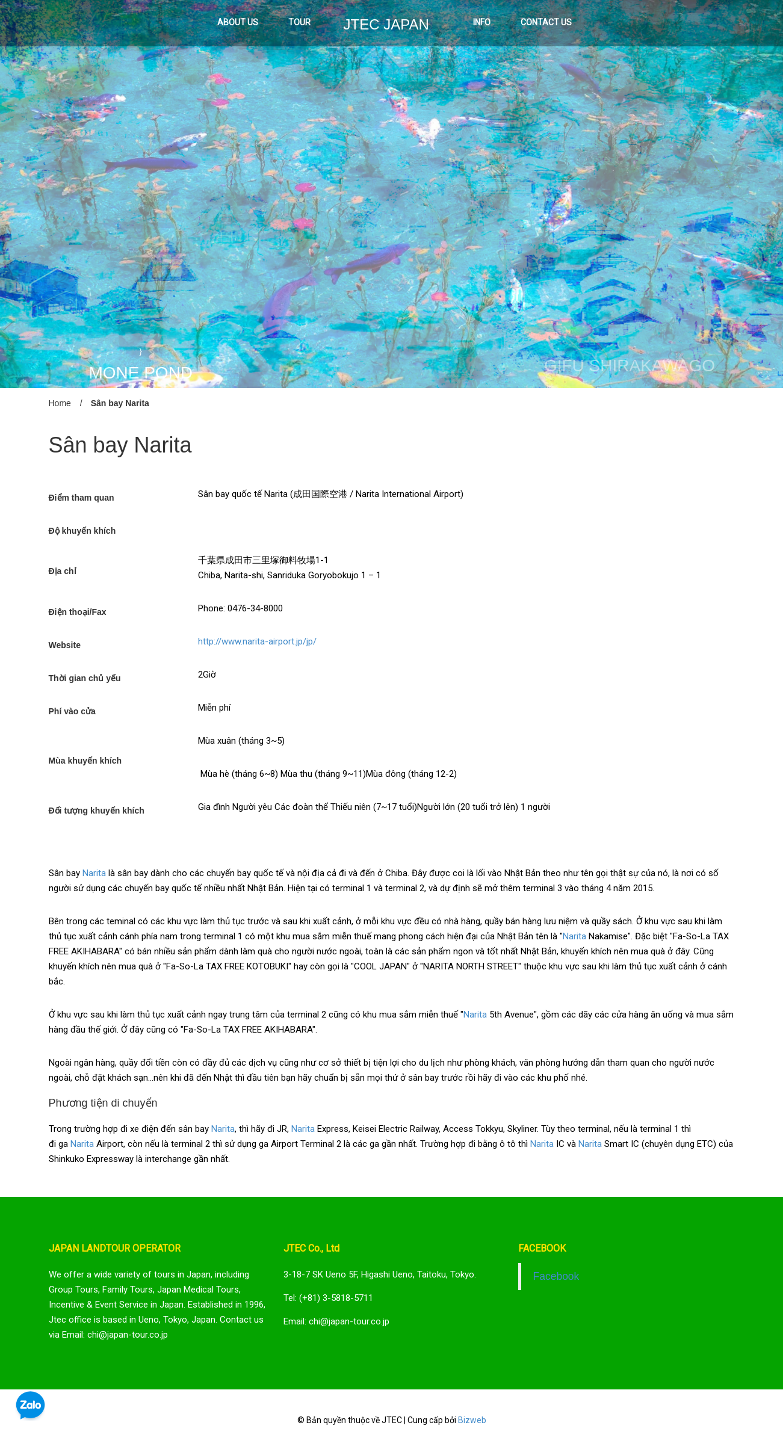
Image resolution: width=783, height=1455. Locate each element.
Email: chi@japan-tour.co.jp (336, 1321)
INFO (482, 22)
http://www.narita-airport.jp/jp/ (257, 641)
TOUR (299, 22)
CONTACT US (546, 22)
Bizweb (472, 1420)
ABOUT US (237, 22)
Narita (94, 873)
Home (60, 403)
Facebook (556, 1276)
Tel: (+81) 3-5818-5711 (328, 1298)
